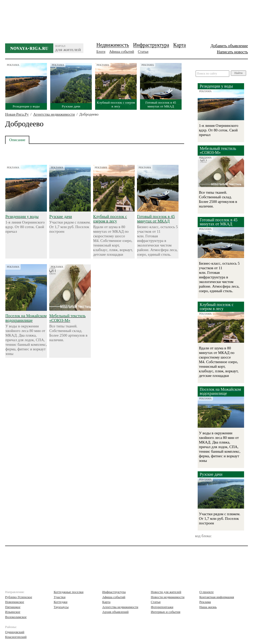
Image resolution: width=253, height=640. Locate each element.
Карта (179, 45)
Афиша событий (121, 52)
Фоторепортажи (162, 607)
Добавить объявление (229, 46)
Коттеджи (60, 602)
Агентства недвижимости (54, 114)
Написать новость (232, 52)
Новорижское (14, 602)
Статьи (143, 52)
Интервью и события (165, 612)
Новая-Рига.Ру (17, 114)
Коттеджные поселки (68, 592)
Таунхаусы (61, 607)
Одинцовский (14, 632)
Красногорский (16, 637)
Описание (17, 140)
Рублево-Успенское (18, 597)
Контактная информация (216, 597)
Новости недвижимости (167, 597)
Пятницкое (12, 607)
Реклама (205, 602)
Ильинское (12, 612)
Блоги (100, 52)
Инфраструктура (151, 45)
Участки (59, 597)
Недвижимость (112, 45)
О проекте (206, 592)
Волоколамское (16, 617)
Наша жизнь (208, 607)
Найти (238, 73)
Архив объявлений (115, 612)
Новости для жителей (166, 592)
